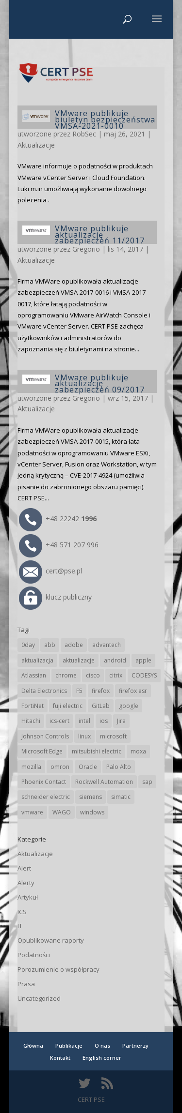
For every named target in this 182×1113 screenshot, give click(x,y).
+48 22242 (58, 518)
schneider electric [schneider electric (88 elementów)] (45, 797)
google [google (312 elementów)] (128, 706)
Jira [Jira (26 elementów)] (121, 721)
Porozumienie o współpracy (58, 969)
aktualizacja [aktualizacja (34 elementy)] (37, 660)
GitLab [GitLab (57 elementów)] (101, 706)
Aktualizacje (36, 145)
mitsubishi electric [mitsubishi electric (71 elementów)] (96, 751)
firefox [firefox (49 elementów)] (101, 691)
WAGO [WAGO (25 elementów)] (61, 812)
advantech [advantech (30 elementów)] (106, 645)
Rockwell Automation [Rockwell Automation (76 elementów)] (104, 782)
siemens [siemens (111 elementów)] (90, 797)
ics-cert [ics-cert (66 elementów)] (59, 721)
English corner (102, 1057)
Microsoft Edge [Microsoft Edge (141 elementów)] (42, 751)
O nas (102, 1045)
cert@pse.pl (50, 570)
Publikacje (69, 1045)
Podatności (33, 954)
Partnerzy (135, 1045)
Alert (24, 868)
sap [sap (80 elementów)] (147, 782)
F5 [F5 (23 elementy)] (79, 691)
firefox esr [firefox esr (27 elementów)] (133, 691)
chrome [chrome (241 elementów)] (66, 675)
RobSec (84, 133)
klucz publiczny (55, 597)
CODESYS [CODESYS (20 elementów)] (144, 675)
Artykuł (27, 897)
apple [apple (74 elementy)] (143, 660)
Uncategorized (39, 998)
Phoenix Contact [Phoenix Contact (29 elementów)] (43, 782)
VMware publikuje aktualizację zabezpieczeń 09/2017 (100, 383)
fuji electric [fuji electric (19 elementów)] (68, 706)
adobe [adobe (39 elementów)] (74, 645)
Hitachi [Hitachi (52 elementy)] (30, 721)
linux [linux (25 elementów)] (84, 736)
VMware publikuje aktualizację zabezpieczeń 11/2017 (100, 234)
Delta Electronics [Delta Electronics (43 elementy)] (44, 691)
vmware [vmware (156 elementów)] (32, 812)
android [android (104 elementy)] (115, 660)
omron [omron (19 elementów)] (59, 767)
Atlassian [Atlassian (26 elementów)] (33, 675)
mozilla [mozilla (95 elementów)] (31, 767)
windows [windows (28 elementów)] (92, 812)
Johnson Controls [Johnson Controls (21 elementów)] (45, 736)
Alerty (25, 882)
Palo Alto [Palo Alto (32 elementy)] (118, 767)
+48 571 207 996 (59, 544)
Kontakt (60, 1057)
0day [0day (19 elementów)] (28, 645)
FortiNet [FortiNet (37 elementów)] (32, 706)
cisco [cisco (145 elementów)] (93, 675)
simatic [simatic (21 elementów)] (121, 797)
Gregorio (86, 249)
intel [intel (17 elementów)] (84, 721)
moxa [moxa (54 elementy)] (138, 751)
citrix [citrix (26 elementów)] (115, 675)
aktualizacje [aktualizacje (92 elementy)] (79, 660)
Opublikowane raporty (50, 940)
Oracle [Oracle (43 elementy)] (88, 767)
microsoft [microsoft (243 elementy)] (113, 736)
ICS (22, 911)
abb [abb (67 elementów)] (49, 645)
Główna (33, 1045)
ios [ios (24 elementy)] (103, 721)
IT (19, 925)
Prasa (26, 983)
